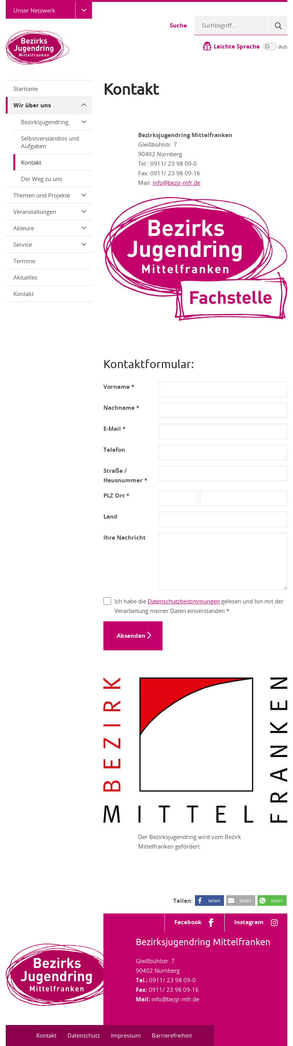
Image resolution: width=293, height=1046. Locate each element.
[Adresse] (223, 473)
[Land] (223, 519)
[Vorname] (223, 389)
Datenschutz (84, 1035)
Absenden (131, 636)
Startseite (25, 88)
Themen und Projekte (49, 195)
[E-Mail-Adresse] (223, 431)
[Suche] (277, 25)
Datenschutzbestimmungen (184, 601)
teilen (214, 900)
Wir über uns (49, 105)
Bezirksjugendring (53, 122)
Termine (24, 261)
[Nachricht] (223, 561)
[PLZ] (178, 498)
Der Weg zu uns (41, 179)
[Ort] (243, 498)
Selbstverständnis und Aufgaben (50, 142)
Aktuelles (25, 277)
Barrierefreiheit (172, 1035)
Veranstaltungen (49, 211)
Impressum (126, 1035)
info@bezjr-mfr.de (176, 182)
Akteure (49, 228)
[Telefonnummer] (223, 452)
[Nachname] (223, 410)
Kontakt (31, 162)
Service (49, 244)
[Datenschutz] (107, 601)
